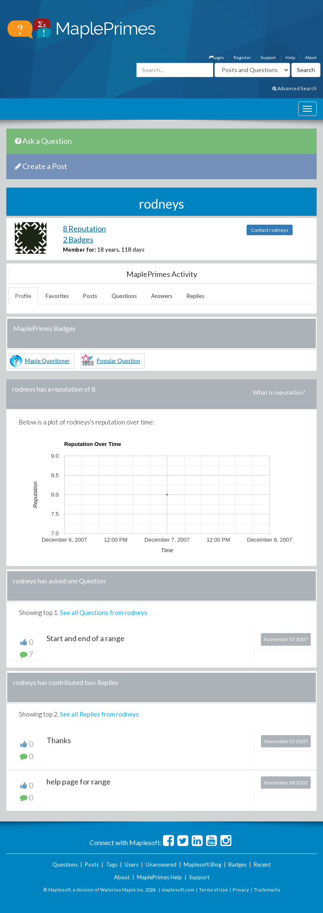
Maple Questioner (47, 360)
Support (268, 57)
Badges (237, 864)
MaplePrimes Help (159, 877)
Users (131, 864)
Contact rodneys (269, 230)
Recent (262, 864)
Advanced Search (294, 88)
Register (242, 57)
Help (290, 57)
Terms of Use (213, 889)
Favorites (57, 296)
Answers (161, 296)
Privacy (241, 889)
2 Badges (78, 239)
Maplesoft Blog (202, 864)
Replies (195, 296)
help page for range (78, 781)
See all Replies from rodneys (99, 714)
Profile (23, 296)
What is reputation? (279, 392)
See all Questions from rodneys (103, 612)
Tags (111, 864)
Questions (124, 296)
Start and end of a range (85, 638)
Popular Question (118, 360)
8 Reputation (84, 228)
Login (216, 57)
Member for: (79, 249)
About (311, 57)
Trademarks (267, 889)
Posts (90, 296)
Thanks (58, 740)
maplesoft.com (178, 889)
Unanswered (161, 864)
